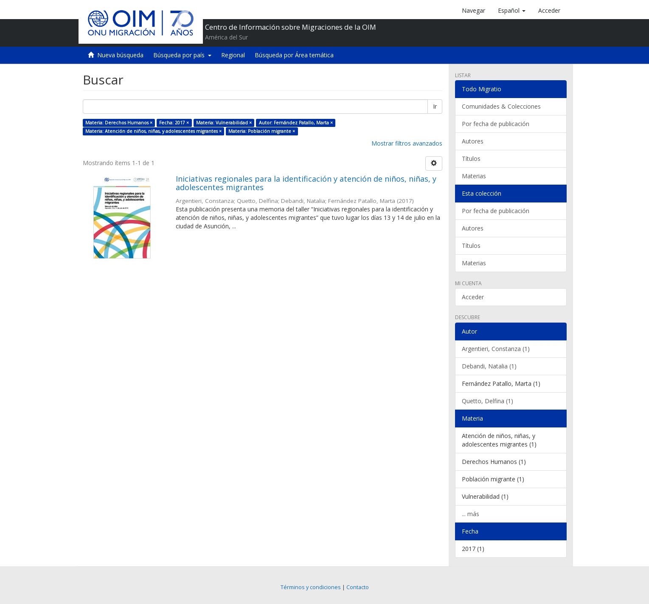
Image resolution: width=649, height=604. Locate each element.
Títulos (471, 159)
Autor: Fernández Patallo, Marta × (296, 123)
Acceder (473, 297)
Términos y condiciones (311, 587)
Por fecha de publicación (495, 124)
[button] (512, 10)
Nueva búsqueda (120, 55)
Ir (435, 106)
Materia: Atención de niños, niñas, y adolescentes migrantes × (153, 131)
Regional (233, 55)
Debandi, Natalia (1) (489, 366)
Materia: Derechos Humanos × (118, 123)
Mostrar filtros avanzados (406, 143)
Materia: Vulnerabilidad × (224, 123)
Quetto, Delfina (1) (487, 401)
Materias (474, 176)
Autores (472, 141)
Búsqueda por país (182, 55)
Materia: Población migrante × (261, 131)
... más (470, 514)
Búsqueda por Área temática (294, 55)
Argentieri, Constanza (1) (496, 349)
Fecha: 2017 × (174, 123)
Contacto (357, 587)
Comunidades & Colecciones (501, 106)
